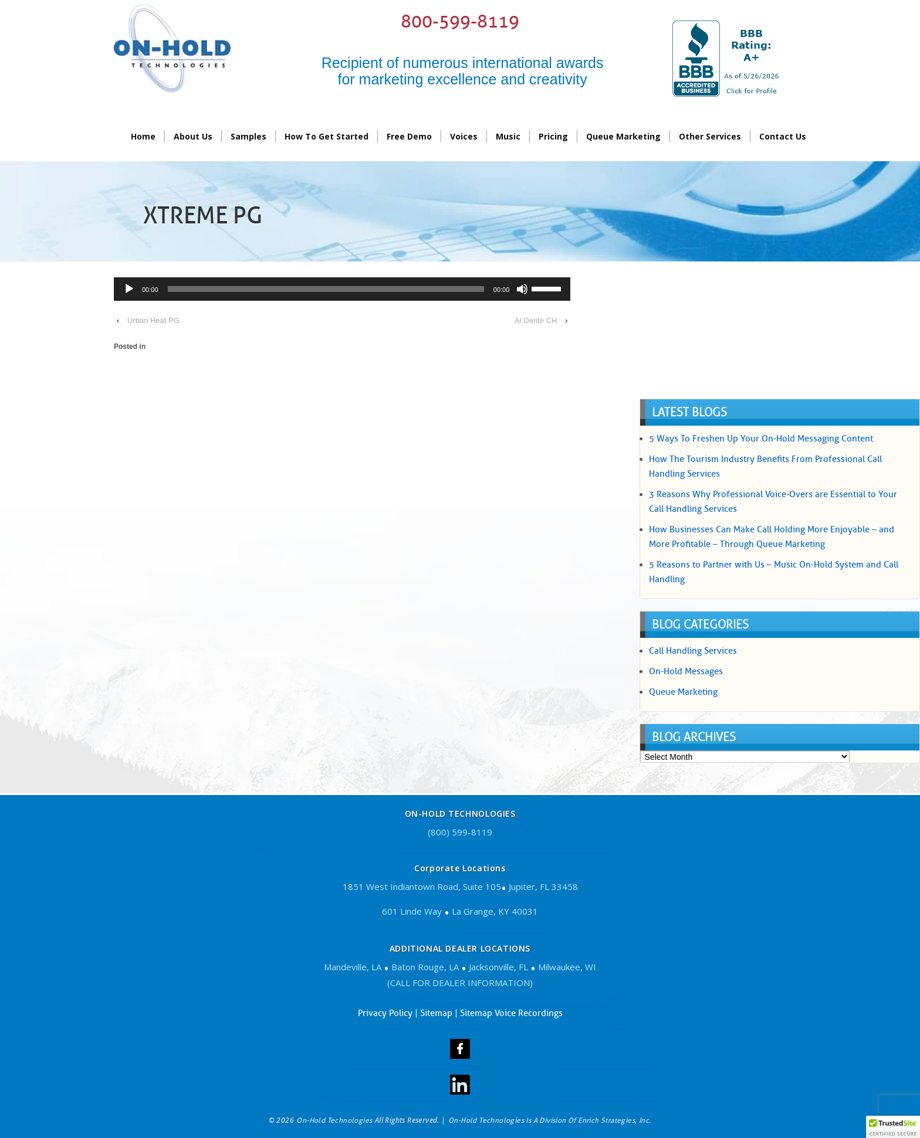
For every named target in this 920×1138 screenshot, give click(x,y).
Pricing (553, 136)
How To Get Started (326, 136)
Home (143, 136)
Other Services (710, 136)
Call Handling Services (693, 651)
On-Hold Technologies (334, 1120)
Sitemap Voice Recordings (511, 1013)
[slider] (326, 289)
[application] (342, 290)
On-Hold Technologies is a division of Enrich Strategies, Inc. (549, 1120)
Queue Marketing (623, 136)
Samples (248, 136)
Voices (464, 136)
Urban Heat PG (153, 320)
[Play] (129, 289)
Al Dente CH (536, 320)
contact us (782, 136)
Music (508, 136)
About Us (193, 136)
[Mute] (522, 289)
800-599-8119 (460, 21)
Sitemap (436, 1013)
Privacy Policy (385, 1013)
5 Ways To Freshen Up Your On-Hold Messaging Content (761, 438)
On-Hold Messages (686, 671)
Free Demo (409, 136)
